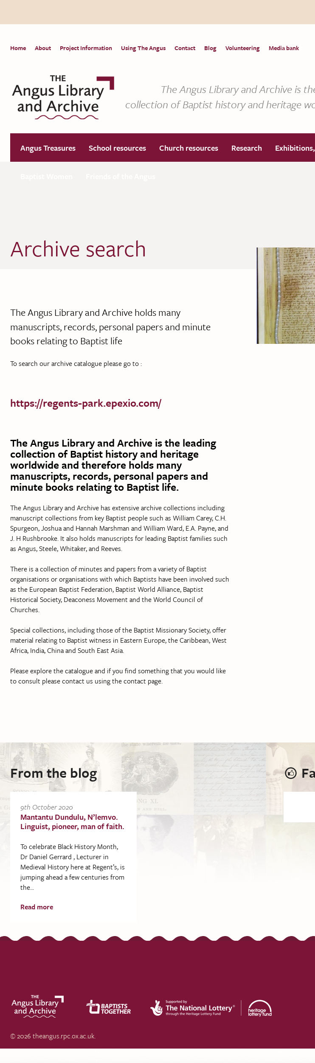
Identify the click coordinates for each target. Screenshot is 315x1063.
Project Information (86, 47)
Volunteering (242, 47)
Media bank (284, 47)
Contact (184, 47)
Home (18, 47)
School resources (117, 148)
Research (246, 148)
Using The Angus (143, 47)
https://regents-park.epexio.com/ (85, 403)
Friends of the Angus (120, 176)
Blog (210, 47)
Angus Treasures (48, 148)
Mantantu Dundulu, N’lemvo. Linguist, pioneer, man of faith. (72, 822)
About (43, 47)
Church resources (188, 148)
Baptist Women (46, 176)
